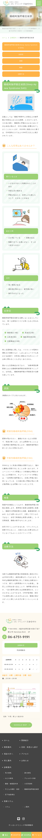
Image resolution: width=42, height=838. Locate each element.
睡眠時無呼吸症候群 (31, 789)
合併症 (21, 54)
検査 (21, 67)
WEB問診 (26, 835)
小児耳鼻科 (28, 784)
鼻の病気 (27, 773)
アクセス (36, 835)
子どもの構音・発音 (12, 789)
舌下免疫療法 (10, 794)
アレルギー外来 (30, 778)
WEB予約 (15, 835)
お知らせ (25, 760)
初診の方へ (8, 754)
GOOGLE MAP (20, 725)
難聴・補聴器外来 (11, 784)
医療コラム (8, 801)
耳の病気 (8, 773)
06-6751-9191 (19, 637)
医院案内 (7, 747)
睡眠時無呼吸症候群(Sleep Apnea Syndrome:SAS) (20, 46)
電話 (5, 835)
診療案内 (7, 767)
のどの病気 (9, 778)
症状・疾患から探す (29, 747)
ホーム (7, 740)
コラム (7, 807)
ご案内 (26, 807)
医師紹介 (25, 740)
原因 (21, 61)
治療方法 (21, 74)
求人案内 (7, 760)
